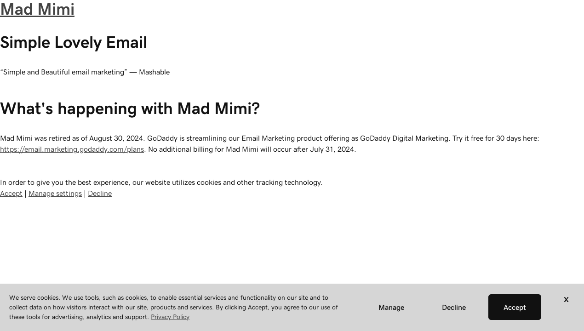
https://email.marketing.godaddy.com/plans (72, 149)
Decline (100, 193)
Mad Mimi (37, 8)
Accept (11, 193)
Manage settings (55, 193)
